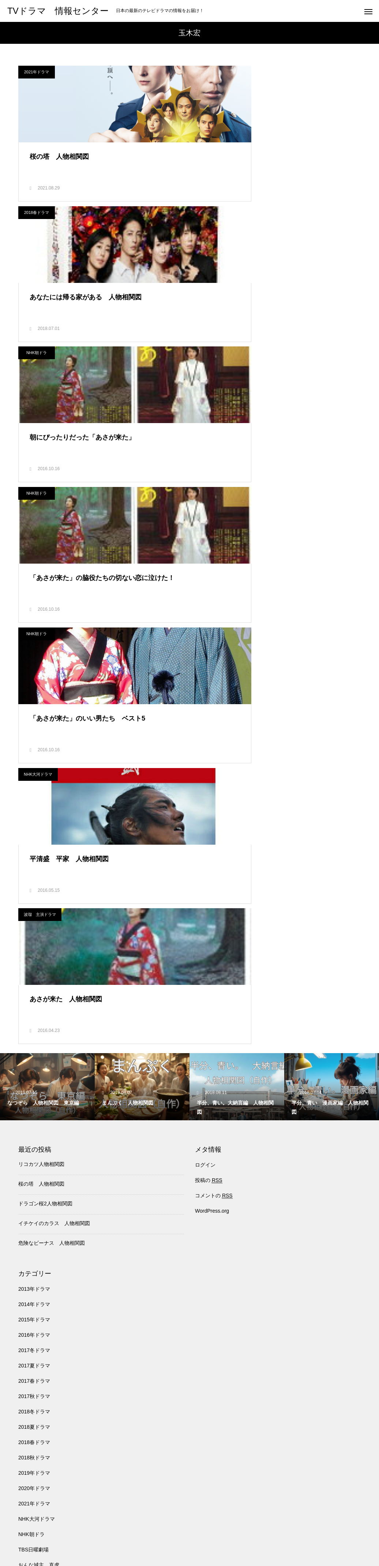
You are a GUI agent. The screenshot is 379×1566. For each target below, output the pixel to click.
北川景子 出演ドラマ (44, 1291)
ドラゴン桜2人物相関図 (45, 807)
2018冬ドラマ (34, 1015)
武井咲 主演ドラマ (41, 1383)
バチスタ (152, 1533)
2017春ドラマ (34, 985)
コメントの (214, 800)
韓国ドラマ (31, 1491)
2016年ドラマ (34, 939)
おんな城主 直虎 (38, 1169)
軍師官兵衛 (31, 1475)
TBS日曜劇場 (33, 1153)
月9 (22, 1368)
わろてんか (31, 1184)
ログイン (205, 769)
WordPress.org (212, 815)
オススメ (28, 1199)
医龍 (23, 1307)
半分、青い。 (33, 1322)
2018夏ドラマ (34, 1031)
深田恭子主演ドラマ (41, 1429)
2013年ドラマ (34, 893)
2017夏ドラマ (34, 969)
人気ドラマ (31, 1276)
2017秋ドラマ (34, 1000)
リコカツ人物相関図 (41, 768)
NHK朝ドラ (36, 218)
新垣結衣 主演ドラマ (44, 1353)
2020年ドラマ (34, 1092)
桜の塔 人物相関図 (41, 788)
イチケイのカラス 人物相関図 (54, 827)
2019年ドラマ (34, 1077)
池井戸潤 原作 (36, 1399)
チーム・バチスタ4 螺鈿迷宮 (53, 1230)
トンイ (26, 1245)
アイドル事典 (354, 1533)
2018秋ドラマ (34, 1061)
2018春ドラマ (213, 72)
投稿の (208, 784)
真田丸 (26, 1445)
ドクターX (30, 1261)
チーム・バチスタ (38, 1215)
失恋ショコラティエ (41, 1337)
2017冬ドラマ (34, 954)
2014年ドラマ (34, 908)
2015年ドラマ (34, 923)
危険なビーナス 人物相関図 (51, 847)
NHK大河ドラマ (214, 364)
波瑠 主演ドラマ (40, 510)
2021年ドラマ (36, 72)
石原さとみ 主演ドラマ (46, 1460)
